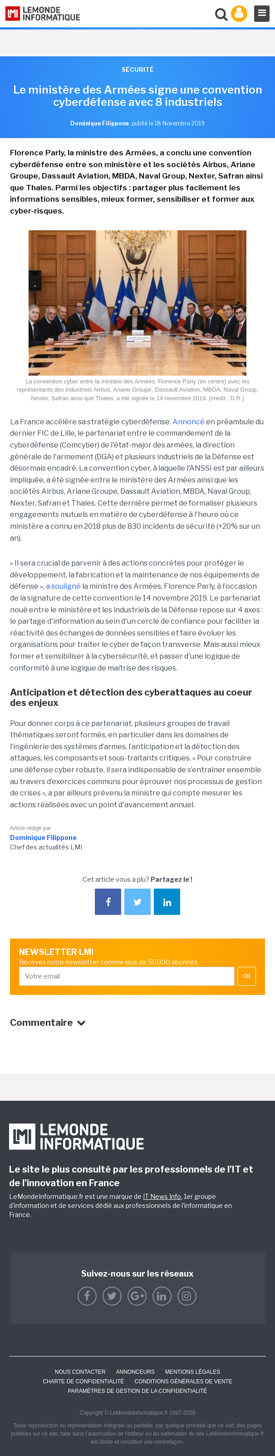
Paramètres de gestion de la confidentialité (137, 1391)
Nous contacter (80, 1372)
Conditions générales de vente (183, 1381)
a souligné (63, 586)
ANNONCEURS (135, 1372)
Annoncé (188, 421)
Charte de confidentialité (83, 1381)
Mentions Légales (192, 1372)
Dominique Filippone (43, 837)
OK (246, 976)
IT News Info (162, 1196)
